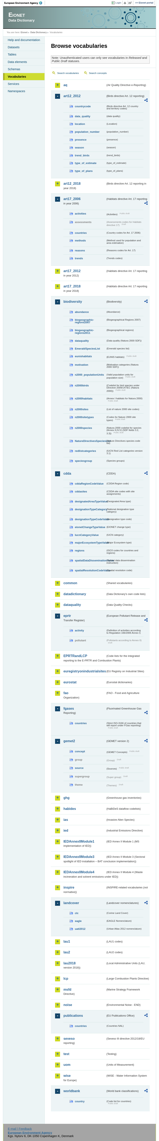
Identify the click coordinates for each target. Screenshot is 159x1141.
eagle (78, 921)
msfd (67, 989)
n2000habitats (83, 398)
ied (65, 830)
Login (118, 2)
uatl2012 (80, 928)
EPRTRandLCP (75, 656)
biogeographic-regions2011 (84, 331)
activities (80, 213)
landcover (71, 903)
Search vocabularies (68, 73)
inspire (68, 887)
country (79, 1101)
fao (65, 693)
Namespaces (16, 91)
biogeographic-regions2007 (84, 321)
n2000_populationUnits (89, 374)
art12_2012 (72, 96)
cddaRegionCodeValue (89, 483)
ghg (66, 798)
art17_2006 (72, 199)
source (79, 768)
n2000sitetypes (84, 417)
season (79, 147)
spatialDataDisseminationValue (90, 560)
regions (79, 550)
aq (65, 85)
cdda (67, 473)
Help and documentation (24, 40)
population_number (87, 131)
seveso (69, 1038)
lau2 (66, 952)
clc (76, 913)
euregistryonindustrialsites (84, 671)
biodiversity (72, 301)
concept (80, 751)
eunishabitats (83, 356)
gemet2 (69, 741)
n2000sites (81, 409)
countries (81, 232)
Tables (12, 54)
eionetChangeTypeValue (90, 527)
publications (73, 1015)
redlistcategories (85, 450)
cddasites (81, 491)
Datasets (13, 47)
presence (80, 139)
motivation (81, 364)
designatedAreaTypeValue (90, 501)
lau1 (66, 941)
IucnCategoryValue (87, 535)
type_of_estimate (85, 163)
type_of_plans (84, 170)
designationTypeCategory (90, 509)
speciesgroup (83, 460)
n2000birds (82, 385)
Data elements (17, 62)
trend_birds (82, 155)
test (66, 1054)
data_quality (82, 116)
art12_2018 (72, 183)
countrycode (83, 106)
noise (67, 1005)
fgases (68, 708)
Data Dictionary (38, 32)
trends (79, 258)
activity (79, 630)
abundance (82, 312)
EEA (24, 3)
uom (66, 1064)
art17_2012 (72, 271)
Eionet (24, 32)
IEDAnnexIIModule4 (78, 872)
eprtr (67, 616)
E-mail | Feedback (20, 1128)
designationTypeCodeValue (90, 519)
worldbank (71, 1091)
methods (80, 240)
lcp (65, 978)
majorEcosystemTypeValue (90, 542)
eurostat (69, 682)
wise (67, 1075)
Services (13, 84)
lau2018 (69, 963)
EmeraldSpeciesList (87, 348)
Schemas (14, 69)
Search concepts (98, 73)
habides (69, 809)
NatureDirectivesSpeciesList (90, 441)
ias (65, 819)
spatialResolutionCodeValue (90, 570)
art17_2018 (72, 286)
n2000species (83, 427)
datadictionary (74, 594)
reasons (80, 250)
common (70, 583)
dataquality (82, 340)
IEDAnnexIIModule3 (78, 857)
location (80, 123)
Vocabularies (17, 76)
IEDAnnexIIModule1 (78, 841)
